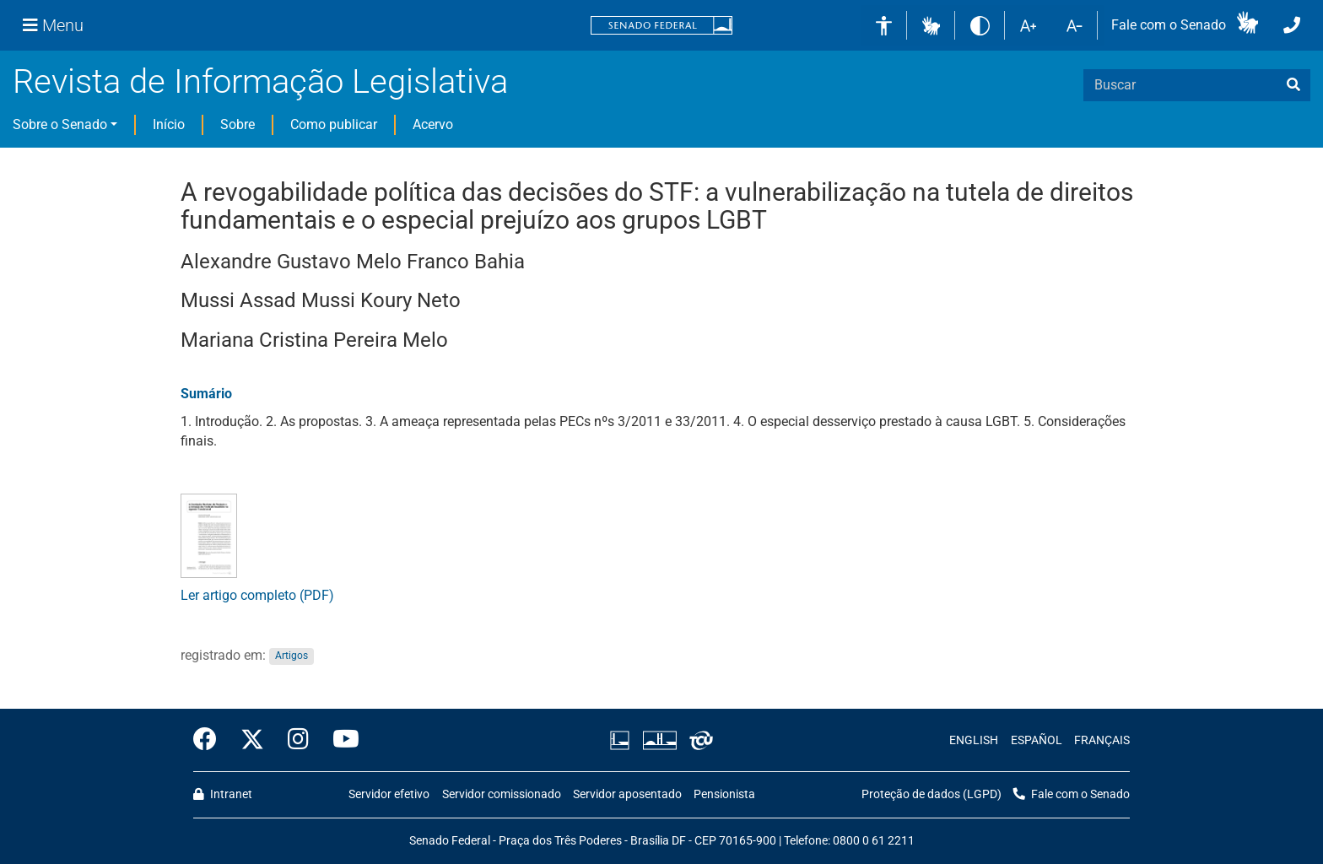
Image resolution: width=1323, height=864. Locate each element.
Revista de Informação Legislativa (260, 81)
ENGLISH (973, 740)
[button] (931, 25)
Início (169, 124)
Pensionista (724, 794)
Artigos (291, 656)
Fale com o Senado (1168, 25)
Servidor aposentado (627, 794)
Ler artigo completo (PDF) (257, 595)
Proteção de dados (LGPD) (931, 794)
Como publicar (333, 124)
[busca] (1293, 85)
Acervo (433, 124)
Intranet (222, 794)
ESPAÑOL (1036, 740)
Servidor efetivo (388, 794)
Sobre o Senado (60, 124)
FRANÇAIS (1102, 740)
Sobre (237, 124)
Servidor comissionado (501, 794)
